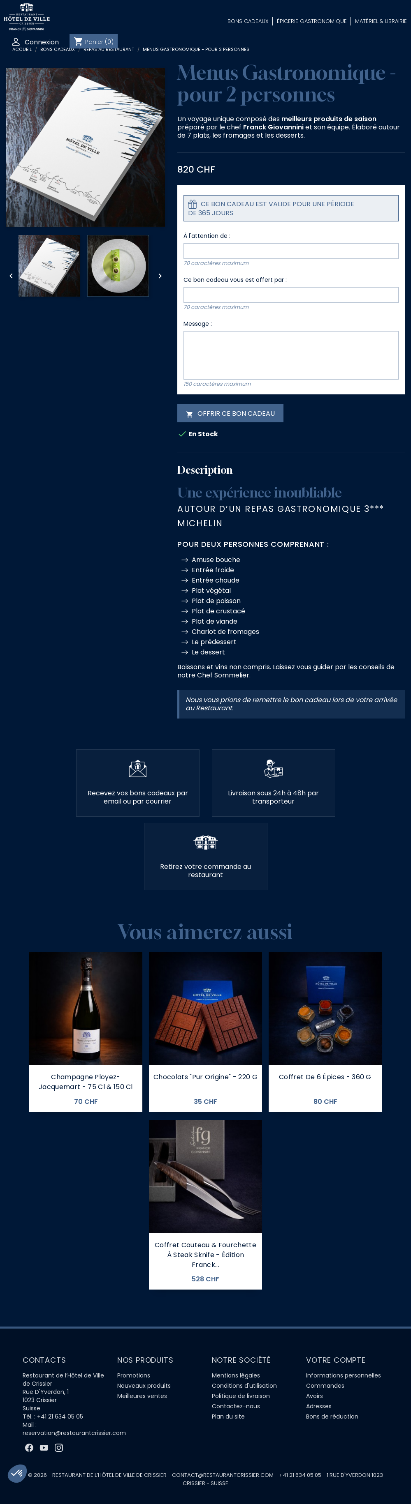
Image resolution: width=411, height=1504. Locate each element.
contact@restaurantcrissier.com (223, 1475)
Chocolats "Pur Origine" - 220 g (205, 1077)
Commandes (325, 1386)
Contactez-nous (236, 1406)
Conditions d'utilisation (244, 1386)
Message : (197, 324)
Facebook (29, 1447)
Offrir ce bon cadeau (230, 413)
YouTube (44, 1447)
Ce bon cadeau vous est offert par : (235, 280)
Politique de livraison (241, 1396)
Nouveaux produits (144, 1386)
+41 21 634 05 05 (60, 1416)
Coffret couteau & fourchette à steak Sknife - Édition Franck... (205, 1254)
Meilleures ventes (142, 1396)
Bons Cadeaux (248, 21)
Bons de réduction (332, 1416)
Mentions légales (236, 1375)
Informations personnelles (343, 1375)
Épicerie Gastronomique (312, 21)
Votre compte (336, 1360)
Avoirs (314, 1396)
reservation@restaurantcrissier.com (74, 1433)
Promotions (133, 1375)
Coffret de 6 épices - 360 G (325, 1077)
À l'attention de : (206, 236)
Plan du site (228, 1416)
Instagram (58, 1447)
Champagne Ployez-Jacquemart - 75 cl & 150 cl (86, 1082)
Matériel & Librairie (381, 21)
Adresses (319, 1406)
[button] (17, 1473)
